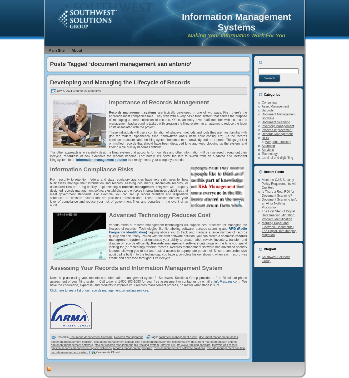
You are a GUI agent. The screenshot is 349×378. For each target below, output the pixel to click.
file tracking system (146, 344)
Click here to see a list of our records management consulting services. (99, 290)
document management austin (178, 337)
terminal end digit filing (277, 158)
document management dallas (218, 337)
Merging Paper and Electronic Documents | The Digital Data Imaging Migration (279, 229)
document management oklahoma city (165, 341)
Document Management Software (91, 337)
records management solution (226, 348)
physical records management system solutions (81, 348)
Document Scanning (276, 122)
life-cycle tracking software (194, 344)
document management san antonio (214, 341)
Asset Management (275, 106)
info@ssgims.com (226, 281)
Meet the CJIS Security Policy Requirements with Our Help (279, 184)
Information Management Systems (236, 22)
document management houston (71, 341)
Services (268, 150)
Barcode (267, 110)
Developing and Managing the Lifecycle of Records (120, 82)
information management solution (101, 160)
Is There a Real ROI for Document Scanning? (278, 193)
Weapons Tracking (278, 142)
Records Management (128, 337)
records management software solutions (179, 348)
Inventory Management (278, 126)
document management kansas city (116, 341)
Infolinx (165, 344)
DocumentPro (92, 90)
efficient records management (113, 344)
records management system (69, 352)
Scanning (268, 146)
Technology (270, 154)
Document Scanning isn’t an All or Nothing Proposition (279, 203)
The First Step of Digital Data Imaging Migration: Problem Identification (278, 215)
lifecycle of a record (224, 344)
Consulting (269, 102)
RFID (265, 138)
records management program (132, 348)
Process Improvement (277, 130)
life (173, 344)
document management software (72, 344)
